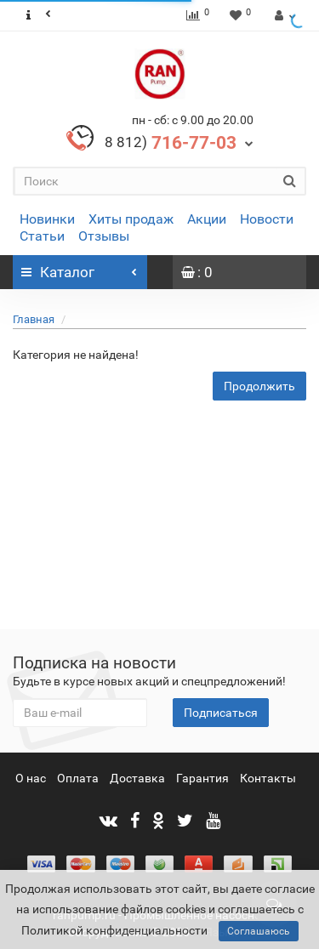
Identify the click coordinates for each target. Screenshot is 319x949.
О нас (30, 778)
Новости (266, 219)
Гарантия (202, 778)
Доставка (137, 778)
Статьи (42, 236)
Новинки (47, 219)
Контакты (268, 778)
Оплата (78, 778)
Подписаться (221, 712)
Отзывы (103, 236)
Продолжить (259, 386)
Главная (33, 319)
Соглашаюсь (258, 931)
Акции (206, 219)
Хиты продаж (131, 219)
